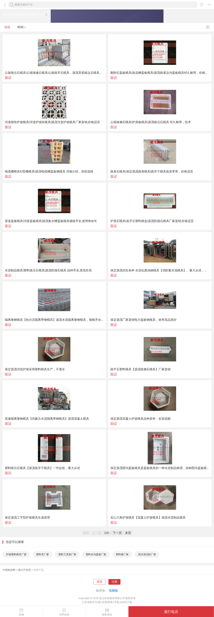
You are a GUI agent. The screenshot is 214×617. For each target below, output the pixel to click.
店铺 (21, 612)
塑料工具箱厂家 (67, 554)
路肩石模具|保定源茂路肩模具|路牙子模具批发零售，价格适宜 (151, 171)
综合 (7, 27)
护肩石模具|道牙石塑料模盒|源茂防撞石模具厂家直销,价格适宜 (152, 220)
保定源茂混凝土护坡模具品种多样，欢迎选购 (140, 418)
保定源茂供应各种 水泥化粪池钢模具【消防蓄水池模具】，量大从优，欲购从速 (159, 270)
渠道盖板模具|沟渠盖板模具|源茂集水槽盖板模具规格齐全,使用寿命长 (51, 220)
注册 (114, 581)
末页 (128, 533)
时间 (21, 27)
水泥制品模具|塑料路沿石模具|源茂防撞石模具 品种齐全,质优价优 (48, 270)
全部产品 (39, 569)
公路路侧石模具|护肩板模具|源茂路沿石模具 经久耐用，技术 (150, 122)
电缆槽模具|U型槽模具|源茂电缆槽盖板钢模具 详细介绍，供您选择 (49, 171)
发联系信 (107, 612)
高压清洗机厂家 (147, 554)
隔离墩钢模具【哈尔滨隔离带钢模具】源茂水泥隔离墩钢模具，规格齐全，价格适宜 (54, 319)
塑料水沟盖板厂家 (96, 554)
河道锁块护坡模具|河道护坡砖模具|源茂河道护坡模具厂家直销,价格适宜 (52, 122)
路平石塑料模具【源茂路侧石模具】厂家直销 (140, 369)
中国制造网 (9, 569)
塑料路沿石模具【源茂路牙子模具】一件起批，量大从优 (42, 467)
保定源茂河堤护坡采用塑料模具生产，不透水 (35, 369)
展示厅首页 (24, 569)
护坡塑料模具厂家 (16, 554)
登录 (99, 581)
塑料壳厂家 (42, 554)
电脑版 (113, 590)
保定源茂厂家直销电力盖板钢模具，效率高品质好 (143, 319)
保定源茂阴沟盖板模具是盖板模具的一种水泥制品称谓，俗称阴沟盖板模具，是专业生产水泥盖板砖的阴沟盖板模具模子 (159, 467)
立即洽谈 (64, 612)
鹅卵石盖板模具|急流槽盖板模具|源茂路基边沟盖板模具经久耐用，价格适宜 (159, 72)
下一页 (117, 533)
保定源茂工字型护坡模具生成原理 (27, 517)
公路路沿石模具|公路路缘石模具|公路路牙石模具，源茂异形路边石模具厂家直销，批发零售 (54, 72)
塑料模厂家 (122, 554)
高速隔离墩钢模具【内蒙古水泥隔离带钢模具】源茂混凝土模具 (47, 418)
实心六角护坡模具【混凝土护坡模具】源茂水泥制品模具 (148, 517)
